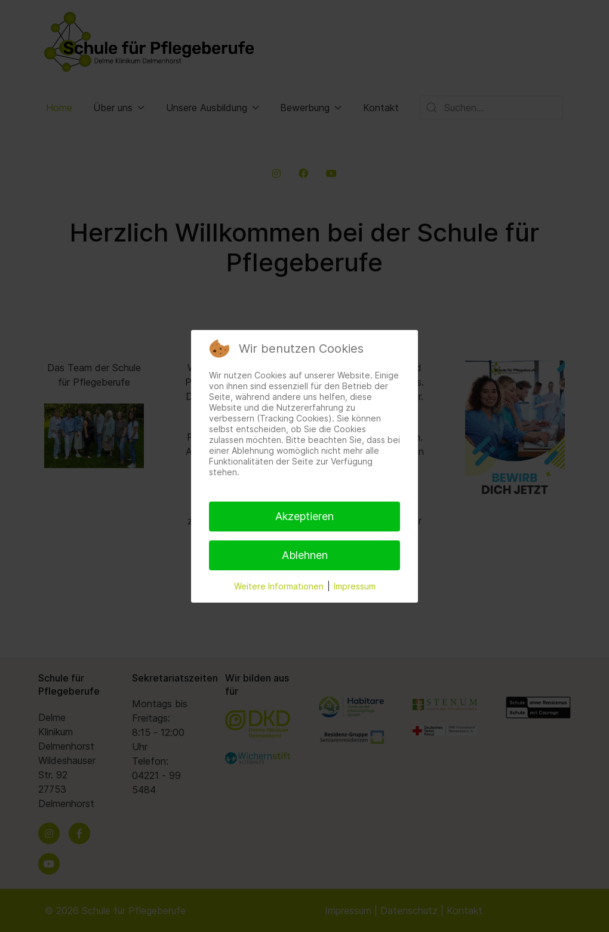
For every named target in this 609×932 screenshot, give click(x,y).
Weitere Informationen (279, 586)
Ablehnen (305, 555)
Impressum (355, 586)
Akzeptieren (304, 516)
